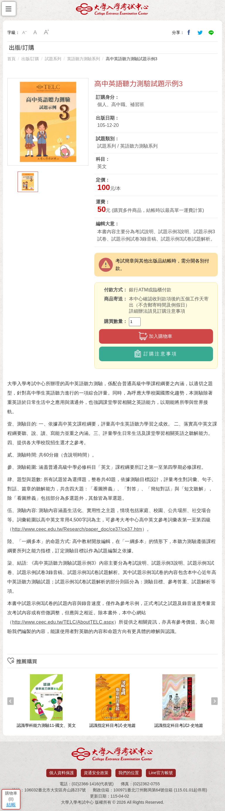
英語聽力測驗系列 (83, 58)
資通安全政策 (96, 772)
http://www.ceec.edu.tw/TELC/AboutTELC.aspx (63, 622)
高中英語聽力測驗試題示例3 (131, 58)
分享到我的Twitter (200, 32)
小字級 (24, 32)
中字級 (35, 32)
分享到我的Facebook (189, 32)
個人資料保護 (61, 772)
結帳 (11, 804)
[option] (48, 121)
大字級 (46, 32)
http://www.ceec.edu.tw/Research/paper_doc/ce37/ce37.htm (77, 529)
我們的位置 (128, 772)
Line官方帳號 (161, 772)
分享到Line (211, 32)
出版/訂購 (30, 58)
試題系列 (53, 58)
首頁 (11, 58)
